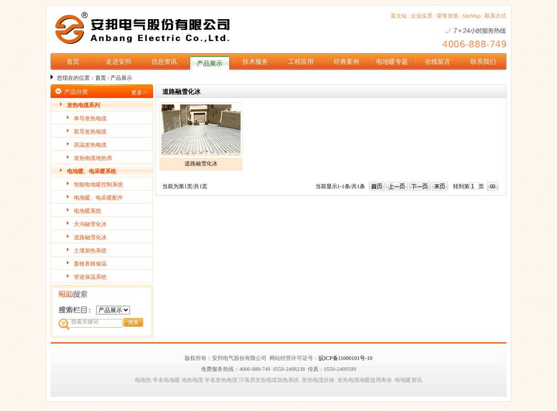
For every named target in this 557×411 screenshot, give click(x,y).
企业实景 (422, 16)
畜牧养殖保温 (90, 264)
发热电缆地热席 (93, 158)
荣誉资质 (448, 16)
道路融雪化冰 (90, 237)
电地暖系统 (87, 211)
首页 (73, 61)
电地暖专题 (392, 61)
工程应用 (301, 61)
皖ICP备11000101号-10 (345, 358)
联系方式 (495, 16)
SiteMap (471, 16)
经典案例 (346, 61)
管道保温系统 (90, 277)
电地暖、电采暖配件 (98, 198)
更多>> (140, 92)
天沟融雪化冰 (90, 224)
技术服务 (255, 61)
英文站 (399, 16)
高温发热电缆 (90, 145)
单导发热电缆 (90, 118)
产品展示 (209, 63)
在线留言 (437, 61)
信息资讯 (164, 61)
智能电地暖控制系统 (98, 184)
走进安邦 (118, 61)
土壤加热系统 (90, 250)
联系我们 (483, 61)
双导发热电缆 (90, 131)
